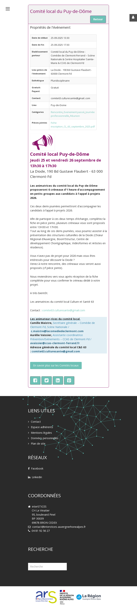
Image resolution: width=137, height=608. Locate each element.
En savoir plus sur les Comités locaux (56, 365)
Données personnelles (44, 438)
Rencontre (57, 112)
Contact (36, 421)
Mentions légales (41, 432)
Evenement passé (74, 112)
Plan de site (38, 443)
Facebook (37, 468)
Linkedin (37, 477)
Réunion (75, 116)
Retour (98, 19)
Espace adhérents (42, 427)
